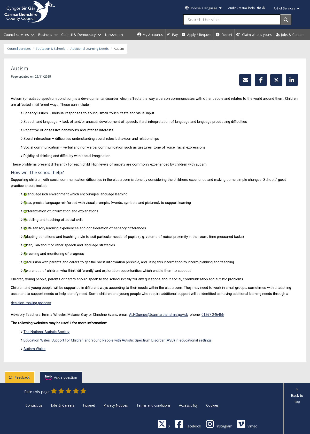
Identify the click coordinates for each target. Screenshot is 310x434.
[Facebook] (188, 423)
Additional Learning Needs (89, 49)
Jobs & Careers (290, 34)
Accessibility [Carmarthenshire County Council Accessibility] (188, 405)
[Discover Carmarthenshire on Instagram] (218, 423)
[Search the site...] (232, 19)
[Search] (285, 19)
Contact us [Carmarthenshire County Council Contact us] (33, 405)
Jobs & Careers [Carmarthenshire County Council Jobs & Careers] (62, 405)
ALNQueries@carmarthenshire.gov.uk (158, 314)
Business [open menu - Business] (48, 34)
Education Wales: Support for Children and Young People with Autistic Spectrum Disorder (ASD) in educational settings (117, 340)
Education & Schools (50, 49)
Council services (19, 49)
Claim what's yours (254, 34)
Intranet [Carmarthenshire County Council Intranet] (89, 405)
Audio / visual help (246, 8)
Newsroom (114, 34)
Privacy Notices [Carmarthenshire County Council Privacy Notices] (116, 405)
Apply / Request (197, 34)
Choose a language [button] (203, 8)
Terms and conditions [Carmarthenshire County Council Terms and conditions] (153, 405)
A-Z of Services (286, 8)
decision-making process (31, 303)
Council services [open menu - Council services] (19, 34)
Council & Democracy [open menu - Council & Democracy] (81, 34)
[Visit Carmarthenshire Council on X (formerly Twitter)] (163, 423)
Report (224, 34)
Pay (172, 34)
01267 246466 (213, 314)
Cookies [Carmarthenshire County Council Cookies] (212, 405)
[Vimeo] (247, 423)
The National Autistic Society (46, 332)
